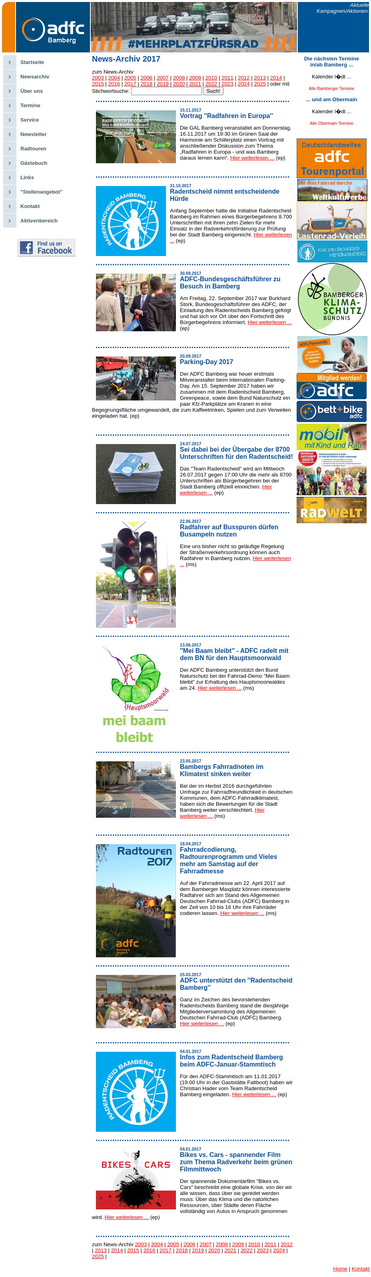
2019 (163, 84)
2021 (195, 84)
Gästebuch (33, 163)
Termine (30, 105)
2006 (147, 78)
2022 (211, 84)
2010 (211, 78)
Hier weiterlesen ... (252, 158)
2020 (179, 84)
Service (29, 120)
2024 (244, 84)
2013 (260, 78)
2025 (260, 84)
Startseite (32, 62)
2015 (98, 84)
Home (340, 1269)
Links (27, 177)
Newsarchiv (34, 77)
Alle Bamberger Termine (331, 88)
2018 (147, 84)
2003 (98, 78)
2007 (163, 78)
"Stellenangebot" (41, 192)
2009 (195, 78)
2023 (227, 84)
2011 (227, 78)
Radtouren (33, 149)
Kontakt (30, 206)
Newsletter (33, 134)
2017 (130, 84)
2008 (179, 78)
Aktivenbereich (39, 221)
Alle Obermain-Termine (331, 123)
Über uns (31, 91)
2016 (114, 84)
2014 (276, 78)
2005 (130, 78)
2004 (114, 78)
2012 (244, 78)
